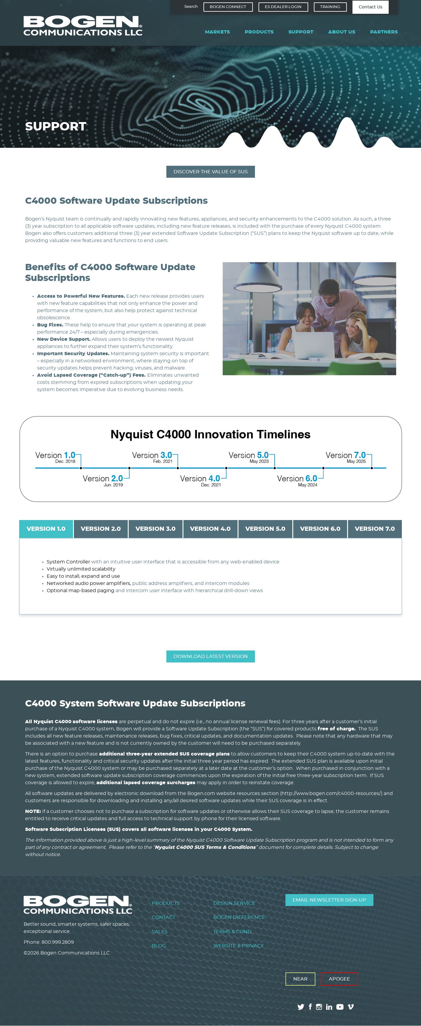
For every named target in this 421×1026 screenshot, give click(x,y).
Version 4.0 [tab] (210, 529)
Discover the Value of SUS (211, 171)
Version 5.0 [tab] (265, 529)
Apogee (339, 979)
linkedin (329, 1007)
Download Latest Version (211, 656)
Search (191, 7)
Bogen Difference (239, 917)
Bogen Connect (228, 7)
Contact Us (370, 7)
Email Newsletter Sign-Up (329, 900)
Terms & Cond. (233, 931)
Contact (163, 917)
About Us (341, 32)
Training (330, 7)
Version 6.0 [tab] (320, 529)
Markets (217, 32)
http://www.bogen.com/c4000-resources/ (331, 793)
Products (259, 32)
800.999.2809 (58, 942)
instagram (319, 1007)
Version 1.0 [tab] (46, 529)
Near (300, 979)
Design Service (234, 903)
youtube (340, 1007)
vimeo (351, 1007)
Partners (384, 32)
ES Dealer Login (283, 7)
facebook (310, 1007)
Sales (160, 931)
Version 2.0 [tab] (101, 529)
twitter (301, 1007)
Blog (159, 945)
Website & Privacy (238, 945)
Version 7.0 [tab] (375, 529)
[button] (309, 373)
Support (300, 32)
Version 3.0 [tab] (156, 529)
